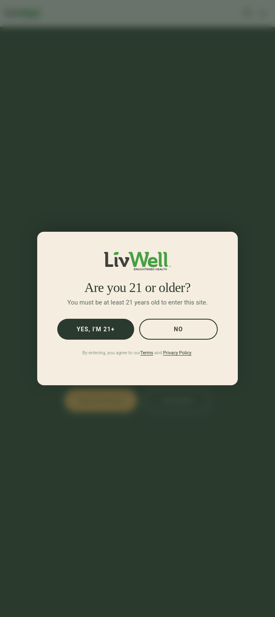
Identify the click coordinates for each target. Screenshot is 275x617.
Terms (146, 353)
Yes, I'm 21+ (95, 329)
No (178, 329)
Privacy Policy (177, 353)
